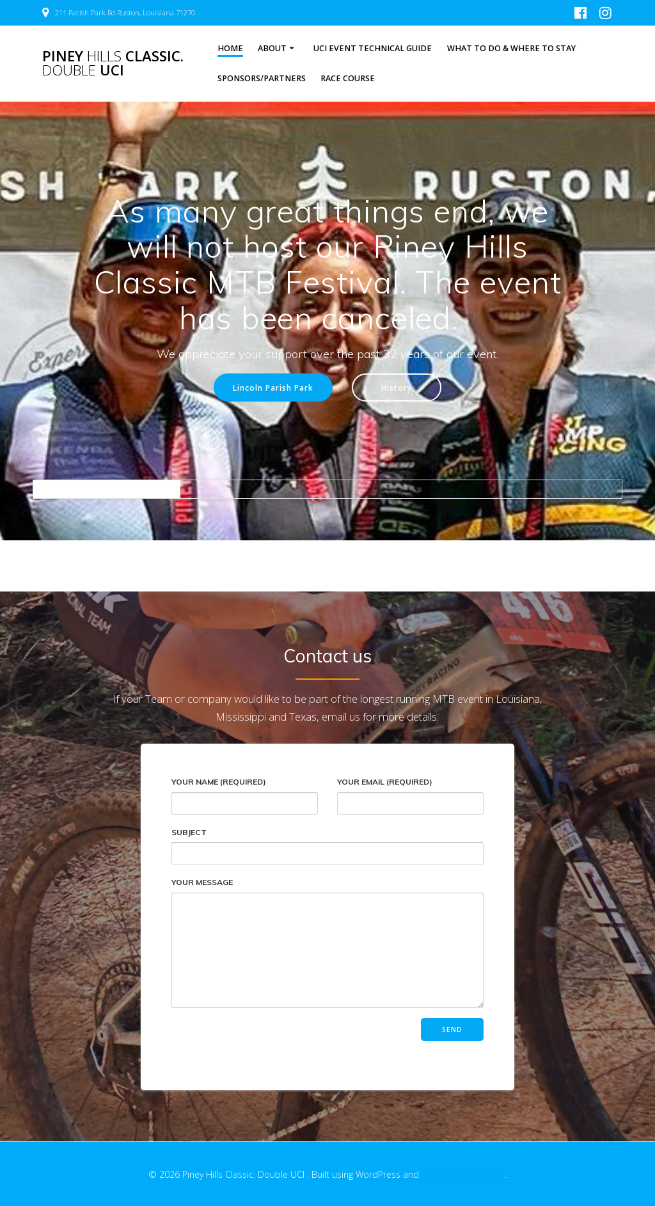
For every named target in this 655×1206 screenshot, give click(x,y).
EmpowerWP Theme (463, 1174)
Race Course (347, 78)
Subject (327, 846)
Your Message (327, 942)
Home (230, 48)
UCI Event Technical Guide (372, 48)
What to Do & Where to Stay (511, 48)
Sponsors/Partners (261, 78)
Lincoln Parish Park (273, 387)
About (272, 48)
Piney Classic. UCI (113, 63)
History (396, 387)
